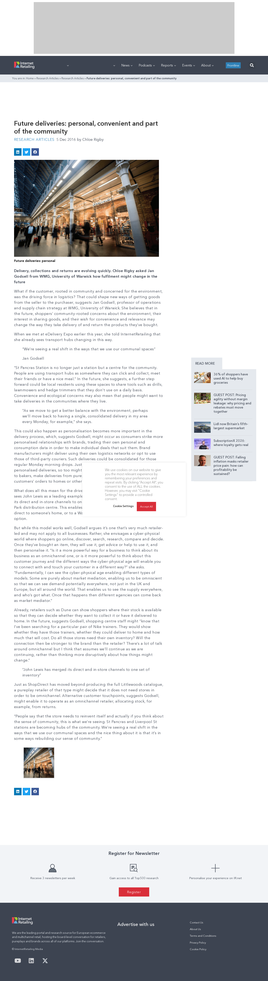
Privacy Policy (198, 942)
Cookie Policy (198, 949)
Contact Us (196, 922)
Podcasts (147, 65)
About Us (195, 929)
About (207, 65)
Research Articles (47, 78)
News (126, 65)
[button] (252, 65)
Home (30, 78)
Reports (168, 65)
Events (188, 65)
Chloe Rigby (90, 139)
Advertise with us (135, 924)
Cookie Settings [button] (123, 506)
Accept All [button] (146, 506)
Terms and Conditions (203, 935)
